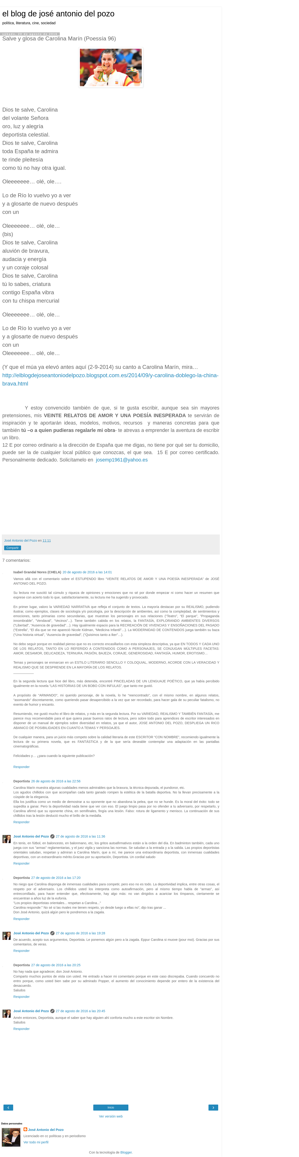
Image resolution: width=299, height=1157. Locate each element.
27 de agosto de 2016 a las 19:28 (80, 933)
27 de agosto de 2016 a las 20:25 (56, 965)
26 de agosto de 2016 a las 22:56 (56, 781)
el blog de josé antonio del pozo (58, 13)
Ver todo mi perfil (36, 1142)
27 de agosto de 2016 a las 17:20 (56, 878)
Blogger (126, 1152)
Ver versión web (111, 1116)
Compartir (12, 548)
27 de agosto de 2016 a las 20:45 (80, 1011)
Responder (21, 767)
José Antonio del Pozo (31, 836)
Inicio (111, 1107)
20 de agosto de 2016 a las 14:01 (87, 572)
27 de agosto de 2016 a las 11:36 (80, 836)
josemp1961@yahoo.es (122, 460)
